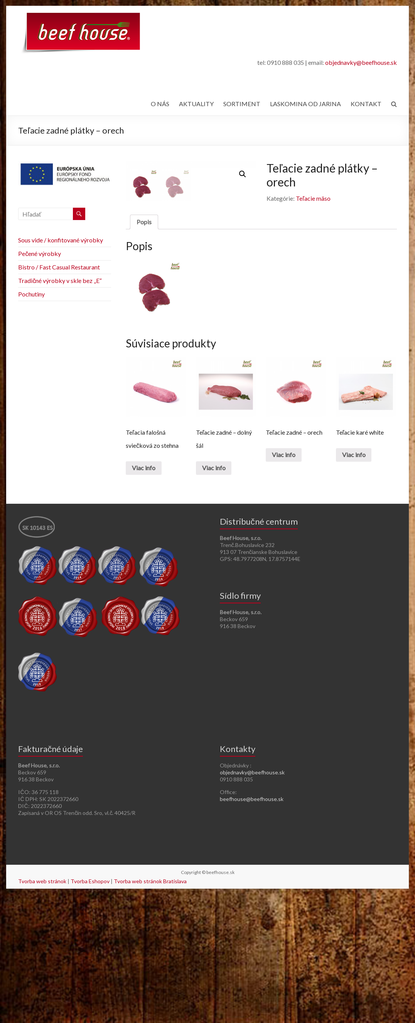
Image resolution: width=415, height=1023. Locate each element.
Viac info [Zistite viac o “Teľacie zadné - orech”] (283, 583)
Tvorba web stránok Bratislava (150, 1009)
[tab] (144, 350)
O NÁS (160, 103)
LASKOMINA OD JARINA (305, 103)
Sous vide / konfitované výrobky (60, 240)
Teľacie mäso (313, 198)
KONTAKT (366, 103)
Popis (144, 350)
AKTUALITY (196, 103)
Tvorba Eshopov (90, 1009)
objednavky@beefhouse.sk (361, 62)
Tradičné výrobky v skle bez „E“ (60, 280)
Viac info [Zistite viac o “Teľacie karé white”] (354, 583)
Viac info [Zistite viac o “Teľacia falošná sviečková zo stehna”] (143, 596)
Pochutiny (31, 294)
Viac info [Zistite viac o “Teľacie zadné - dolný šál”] (214, 596)
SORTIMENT (241, 103)
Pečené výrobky (39, 253)
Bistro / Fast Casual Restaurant (59, 267)
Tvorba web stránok (42, 1009)
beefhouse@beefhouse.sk (251, 927)
